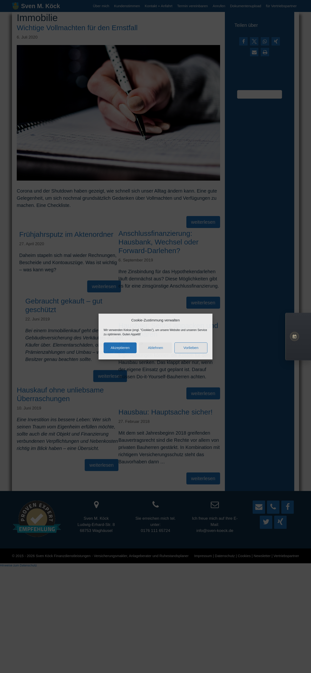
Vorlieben (191, 348)
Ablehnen (155, 348)
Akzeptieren (120, 348)
